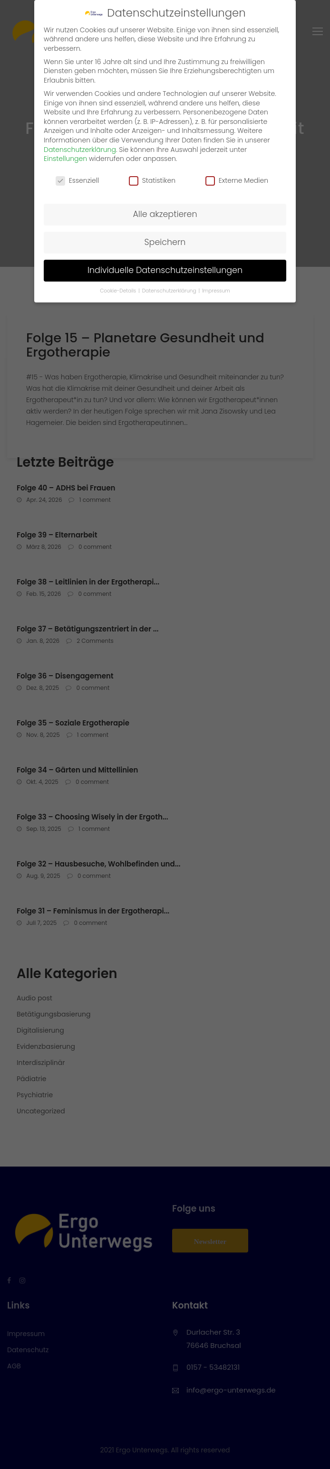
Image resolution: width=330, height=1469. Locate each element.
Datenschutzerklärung (80, 149)
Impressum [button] (216, 290)
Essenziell (77, 180)
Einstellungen (65, 158)
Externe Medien (236, 180)
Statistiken (152, 180)
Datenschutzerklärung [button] (170, 290)
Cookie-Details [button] (118, 290)
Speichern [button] (165, 242)
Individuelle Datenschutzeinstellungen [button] (165, 270)
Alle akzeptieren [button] (165, 214)
